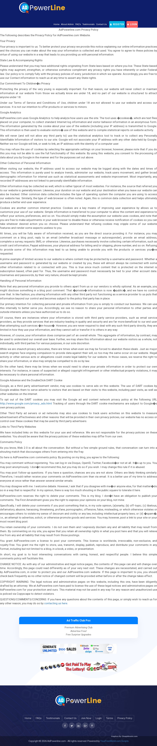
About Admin (67, 24)
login (132, 24)
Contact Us (101, 24)
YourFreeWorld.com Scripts (114, 741)
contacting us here (55, 603)
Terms (109, 718)
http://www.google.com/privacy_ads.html (26, 403)
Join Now (86, 718)
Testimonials (88, 24)
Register (117, 24)
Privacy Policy (124, 718)
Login (99, 718)
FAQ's (78, 24)
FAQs (39, 718)
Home (56, 24)
